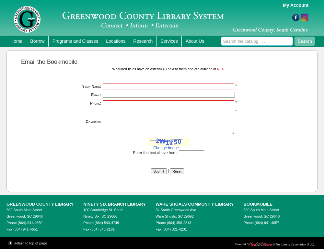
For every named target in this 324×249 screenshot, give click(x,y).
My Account (295, 5)
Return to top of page (30, 243)
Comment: (93, 121)
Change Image (166, 148)
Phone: (95, 103)
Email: (96, 95)
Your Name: (91, 86)
